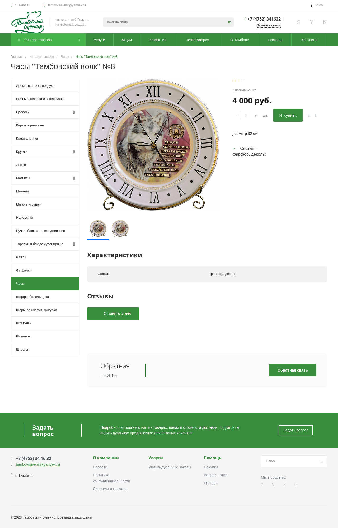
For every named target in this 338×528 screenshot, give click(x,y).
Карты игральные (30, 125)
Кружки (45, 151)
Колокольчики (27, 138)
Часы (20, 284)
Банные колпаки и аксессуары (40, 99)
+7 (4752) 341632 (264, 19)
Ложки (21, 165)
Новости (100, 467)
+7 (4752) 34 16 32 (33, 458)
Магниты (45, 178)
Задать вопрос (295, 430)
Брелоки (45, 112)
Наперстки (24, 218)
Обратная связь (293, 370)
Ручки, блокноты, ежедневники (40, 231)
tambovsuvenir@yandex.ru (67, 5)
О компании (106, 457)
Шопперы (23, 336)
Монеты (22, 191)
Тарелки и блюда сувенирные (45, 244)
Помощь (212, 457)
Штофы (22, 349)
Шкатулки (23, 323)
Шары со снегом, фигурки (36, 310)
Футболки (23, 270)
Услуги (155, 457)
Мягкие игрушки (28, 204)
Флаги (21, 257)
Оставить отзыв (117, 313)
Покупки (211, 467)
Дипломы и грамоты (110, 489)
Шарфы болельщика (32, 297)
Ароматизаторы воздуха (35, 86)
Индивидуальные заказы (169, 467)
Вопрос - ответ (216, 475)
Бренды (210, 483)
